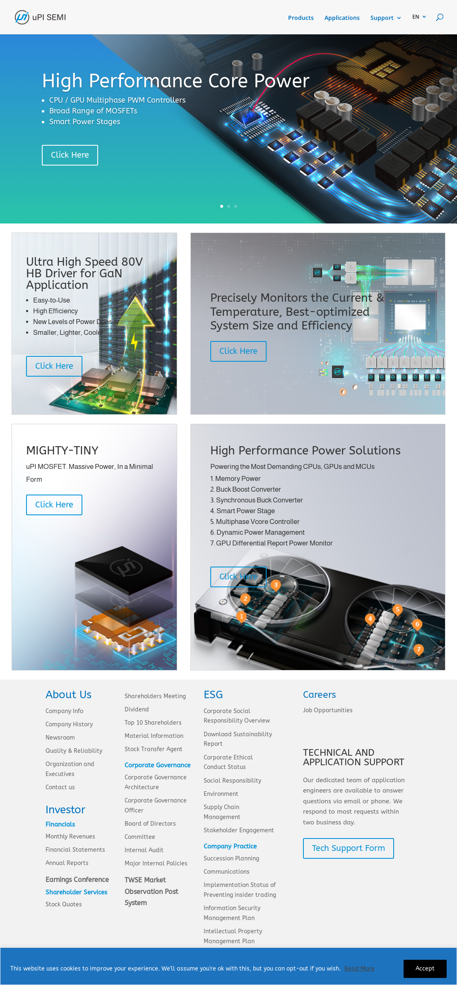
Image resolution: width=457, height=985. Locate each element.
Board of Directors (150, 823)
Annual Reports (67, 863)
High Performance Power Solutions (305, 450)
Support (382, 18)
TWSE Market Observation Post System (151, 891)
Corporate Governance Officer (156, 805)
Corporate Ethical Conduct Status (228, 762)
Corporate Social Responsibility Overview (237, 716)
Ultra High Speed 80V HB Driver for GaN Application (84, 273)
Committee (140, 837)
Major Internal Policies (156, 863)
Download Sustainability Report (238, 739)
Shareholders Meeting (155, 696)
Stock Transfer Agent (154, 749)
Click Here (70, 155)
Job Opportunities (328, 710)
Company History (69, 724)
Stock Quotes (64, 904)
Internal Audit (144, 850)
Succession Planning (231, 858)
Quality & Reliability (74, 750)
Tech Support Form (348, 848)
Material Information (154, 736)
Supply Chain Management (222, 812)
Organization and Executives (70, 769)
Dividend (137, 709)
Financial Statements (75, 849)
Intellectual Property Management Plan (233, 936)
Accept (425, 968)
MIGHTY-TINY (62, 450)
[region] (228, 966)
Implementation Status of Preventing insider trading (240, 890)
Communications (227, 871)
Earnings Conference (77, 880)
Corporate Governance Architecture (156, 782)
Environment (221, 794)
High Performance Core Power (176, 81)
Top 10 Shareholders (153, 722)
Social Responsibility (232, 780)
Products (301, 18)
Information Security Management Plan (232, 913)
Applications (342, 18)
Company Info (64, 711)
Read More (359, 968)
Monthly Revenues (70, 836)
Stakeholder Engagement (239, 830)
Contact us (60, 787)
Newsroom (60, 737)
